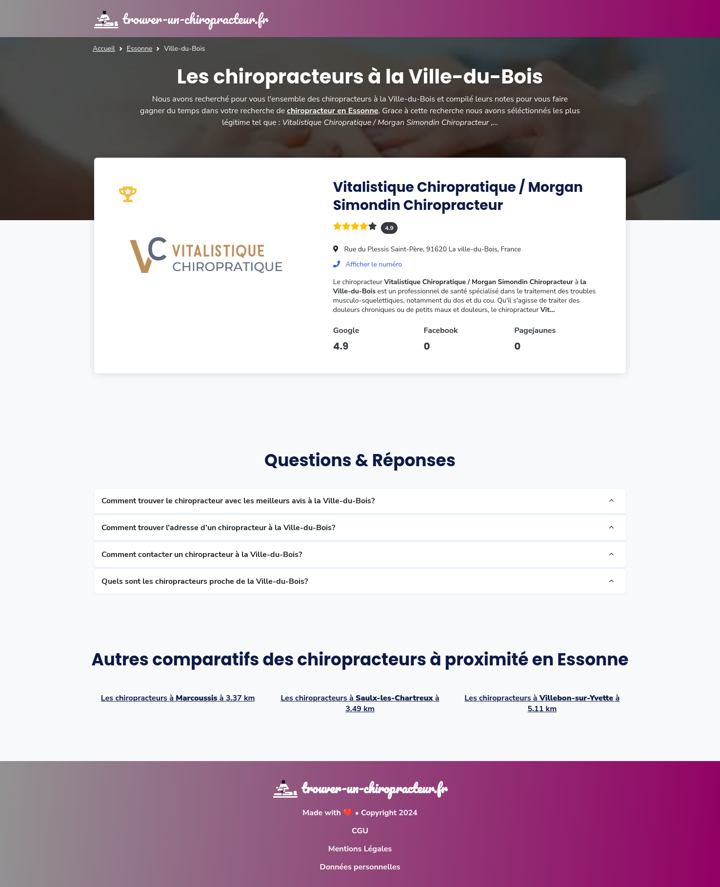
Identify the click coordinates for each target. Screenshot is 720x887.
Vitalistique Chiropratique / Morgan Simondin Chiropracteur (458, 196)
